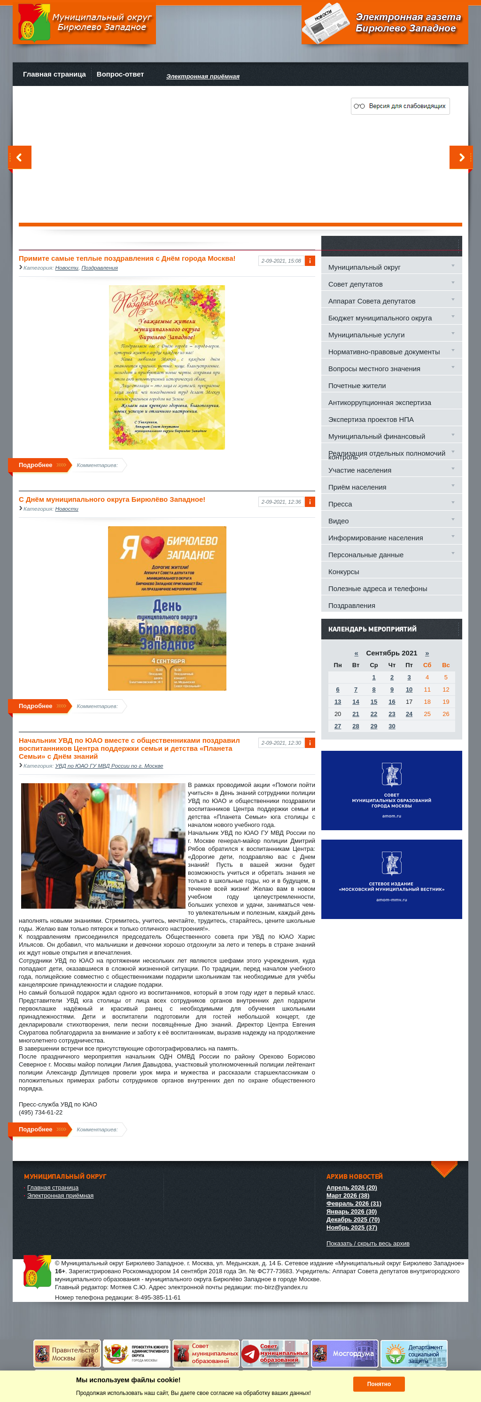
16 (391, 701)
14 (355, 701)
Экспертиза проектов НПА (371, 419)
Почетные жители (357, 385)
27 (337, 726)
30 (391, 726)
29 (374, 726)
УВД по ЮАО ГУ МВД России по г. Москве (109, 766)
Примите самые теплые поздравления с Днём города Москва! (127, 258)
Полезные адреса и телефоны (377, 588)
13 (337, 701)
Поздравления (99, 268)
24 (409, 713)
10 (409, 689)
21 (355, 713)
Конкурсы (343, 572)
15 (374, 701)
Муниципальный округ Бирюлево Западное (84, 23)
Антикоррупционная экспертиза (379, 402)
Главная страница (54, 74)
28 (355, 726)
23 (391, 713)
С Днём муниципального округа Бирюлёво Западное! (112, 499)
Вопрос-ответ (120, 74)
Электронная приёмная (60, 1195)
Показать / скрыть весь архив (368, 1243)
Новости (66, 268)
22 (374, 713)
